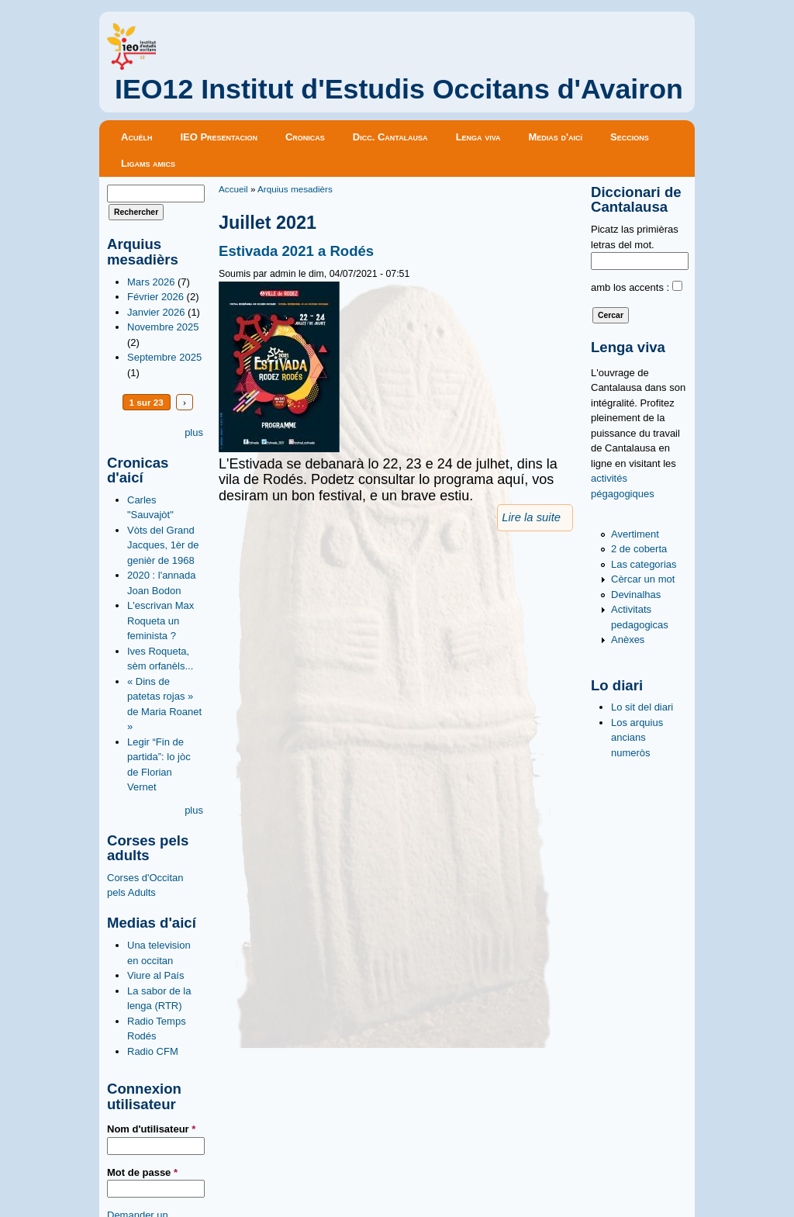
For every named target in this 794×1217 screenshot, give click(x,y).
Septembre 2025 (164, 357)
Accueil (233, 189)
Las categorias (644, 564)
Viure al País (155, 975)
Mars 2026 (150, 282)
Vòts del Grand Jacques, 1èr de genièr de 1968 (163, 545)
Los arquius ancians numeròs (637, 738)
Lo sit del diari (642, 707)
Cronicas (305, 137)
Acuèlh (136, 137)
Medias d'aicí (556, 137)
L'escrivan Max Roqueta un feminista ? (160, 620)
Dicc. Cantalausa (390, 137)
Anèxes (627, 639)
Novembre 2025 (163, 327)
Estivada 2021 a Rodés (296, 251)
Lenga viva (478, 137)
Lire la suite (531, 517)
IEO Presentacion (218, 137)
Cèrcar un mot (643, 579)
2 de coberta (639, 549)
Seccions (629, 137)
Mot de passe (142, 1172)
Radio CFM (152, 1051)
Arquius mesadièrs (295, 189)
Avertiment (635, 534)
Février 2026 (155, 297)
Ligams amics (148, 163)
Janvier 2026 (156, 312)
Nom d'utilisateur (151, 1129)
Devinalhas (636, 594)
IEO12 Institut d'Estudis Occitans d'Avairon (399, 89)
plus (194, 432)
